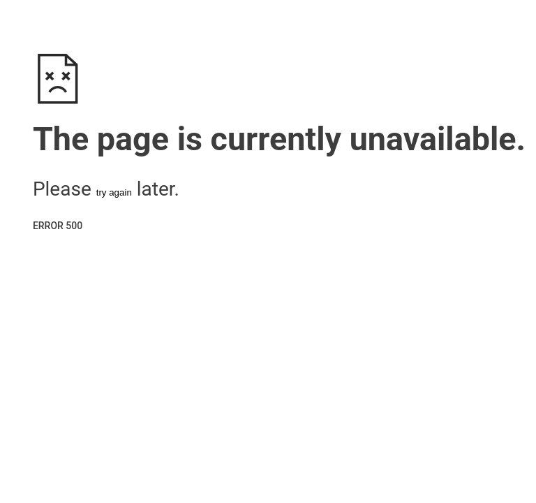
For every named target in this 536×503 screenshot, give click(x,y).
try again (114, 192)
